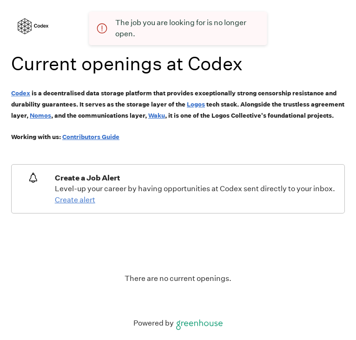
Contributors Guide (90, 137)
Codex (20, 93)
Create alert (75, 199)
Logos (196, 104)
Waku (156, 116)
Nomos (40, 116)
